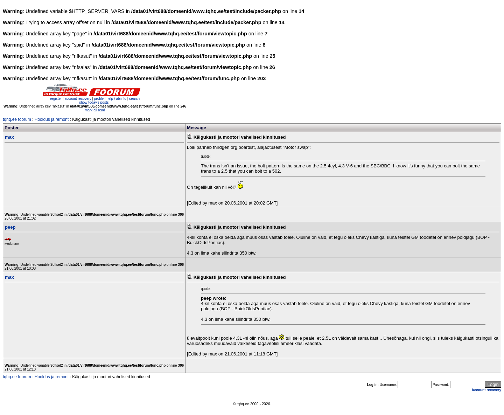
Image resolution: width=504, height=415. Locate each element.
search (134, 99)
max (9, 137)
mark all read (95, 110)
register (56, 99)
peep (10, 227)
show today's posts (93, 102)
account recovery (78, 99)
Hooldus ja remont (52, 119)
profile (99, 99)
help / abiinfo (116, 99)
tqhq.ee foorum (17, 119)
